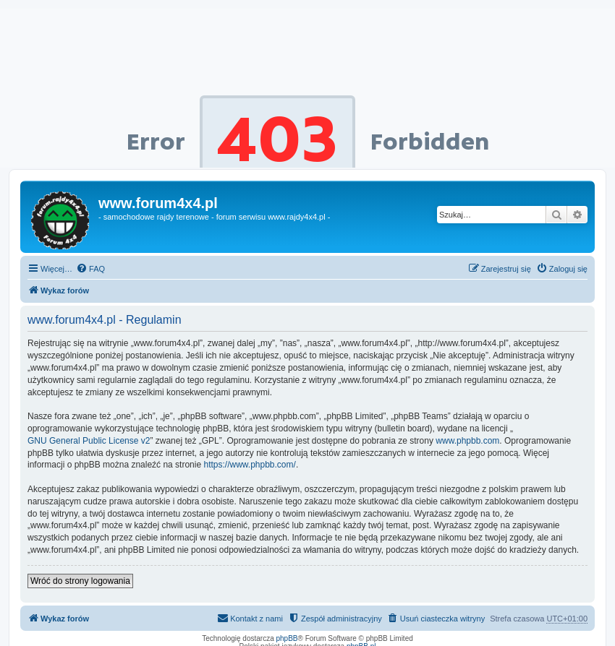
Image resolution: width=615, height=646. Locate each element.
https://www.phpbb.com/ (249, 465)
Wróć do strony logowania (80, 581)
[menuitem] (90, 268)
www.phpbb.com (467, 441)
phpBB (287, 638)
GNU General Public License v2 (88, 441)
